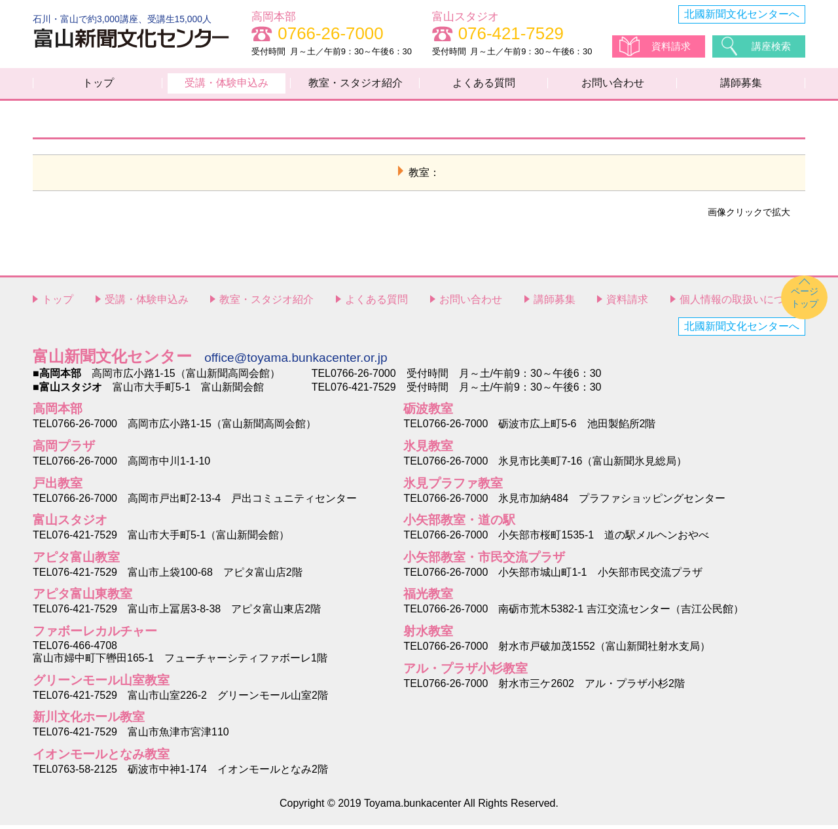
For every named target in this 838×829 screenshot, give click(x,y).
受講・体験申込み (226, 84)
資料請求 (672, 46)
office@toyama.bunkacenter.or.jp (295, 361)
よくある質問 (483, 84)
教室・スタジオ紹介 (355, 84)
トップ (98, 84)
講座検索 (772, 46)
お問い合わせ (612, 84)
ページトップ (804, 301)
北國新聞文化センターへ (741, 14)
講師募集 (741, 84)
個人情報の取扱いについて (742, 303)
